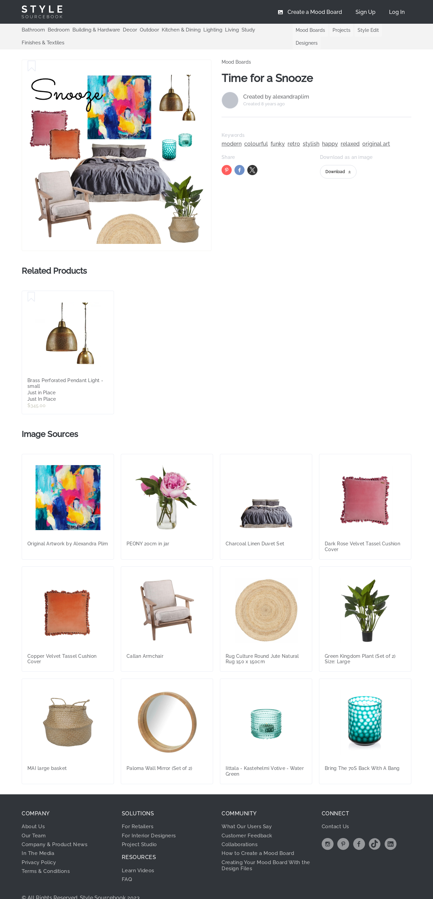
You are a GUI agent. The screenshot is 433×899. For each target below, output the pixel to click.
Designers (394, 30)
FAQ (127, 866)
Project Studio (141, 831)
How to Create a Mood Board (261, 840)
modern (232, 131)
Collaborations (242, 831)
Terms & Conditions (48, 858)
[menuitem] (396, 11)
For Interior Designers (151, 822)
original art (376, 131)
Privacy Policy (41, 849)
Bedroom (56, 30)
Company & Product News (57, 831)
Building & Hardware (92, 30)
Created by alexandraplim (276, 84)
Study (236, 30)
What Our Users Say (249, 813)
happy (330, 131)
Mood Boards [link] (236, 49)
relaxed (350, 131)
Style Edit (363, 30)
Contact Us (337, 813)
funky (278, 131)
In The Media (39, 840)
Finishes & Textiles (266, 30)
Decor (124, 30)
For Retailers (139, 813)
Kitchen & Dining (172, 30)
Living (220, 30)
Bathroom (32, 30)
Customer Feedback (249, 822)
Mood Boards (304, 30)
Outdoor (143, 30)
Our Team (35, 822)
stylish (311, 131)
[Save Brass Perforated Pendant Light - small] (31, 284)
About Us (34, 813)
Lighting (202, 30)
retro (294, 131)
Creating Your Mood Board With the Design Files (264, 852)
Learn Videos (139, 857)
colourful (256, 131)
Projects (336, 30)
